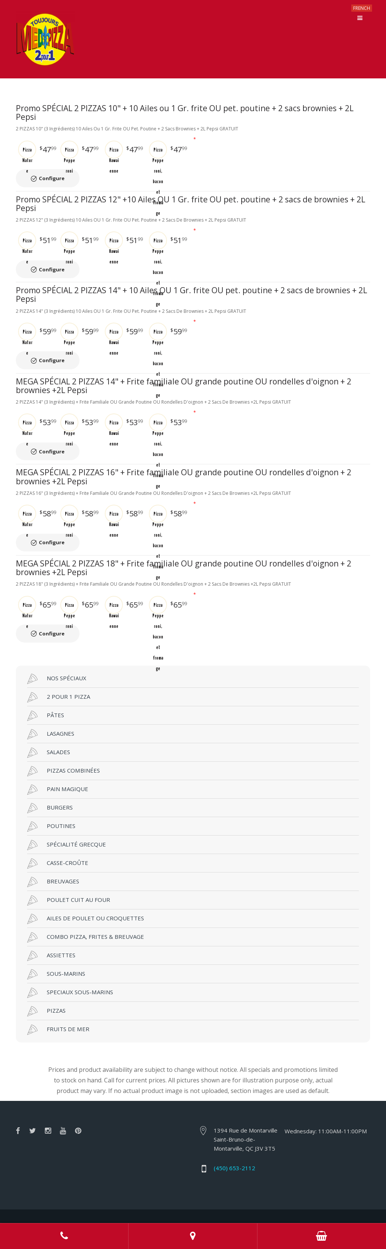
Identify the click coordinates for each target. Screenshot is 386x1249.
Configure (56, 174)
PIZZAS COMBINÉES (63, 750)
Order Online (321, 1236)
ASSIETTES (51, 934)
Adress (193, 1236)
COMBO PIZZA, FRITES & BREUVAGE (85, 916)
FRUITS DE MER (58, 1008)
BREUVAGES (53, 861)
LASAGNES (50, 713)
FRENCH (361, 8)
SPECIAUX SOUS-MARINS (70, 971)
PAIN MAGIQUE (57, 768)
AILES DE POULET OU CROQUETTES (85, 897)
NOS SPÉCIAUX (56, 657)
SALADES (48, 731)
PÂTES (45, 694)
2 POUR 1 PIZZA (58, 676)
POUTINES (51, 805)
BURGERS (50, 787)
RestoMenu (279, 1205)
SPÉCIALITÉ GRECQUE (66, 824)
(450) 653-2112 (234, 1146)
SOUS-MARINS (56, 953)
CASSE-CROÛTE (57, 842)
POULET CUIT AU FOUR (68, 879)
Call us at (64, 1236)
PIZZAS (46, 990)
